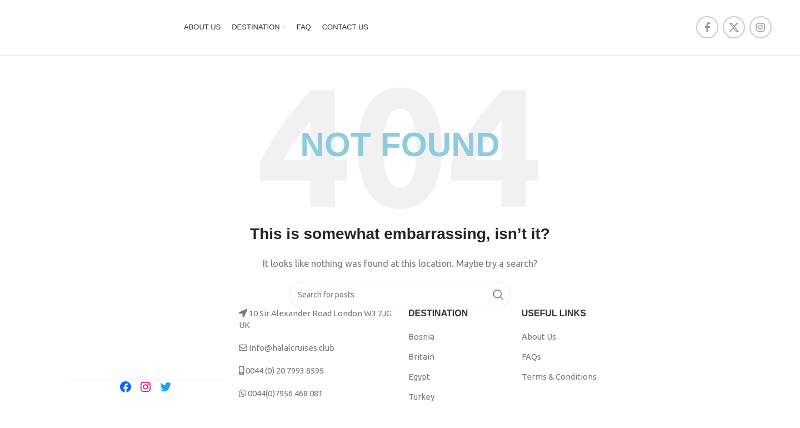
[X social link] (734, 29)
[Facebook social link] (707, 29)
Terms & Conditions (559, 380)
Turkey (421, 400)
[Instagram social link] (760, 29)
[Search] (400, 298)
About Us (539, 340)
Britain (421, 360)
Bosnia (421, 340)
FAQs (531, 360)
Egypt (419, 380)
